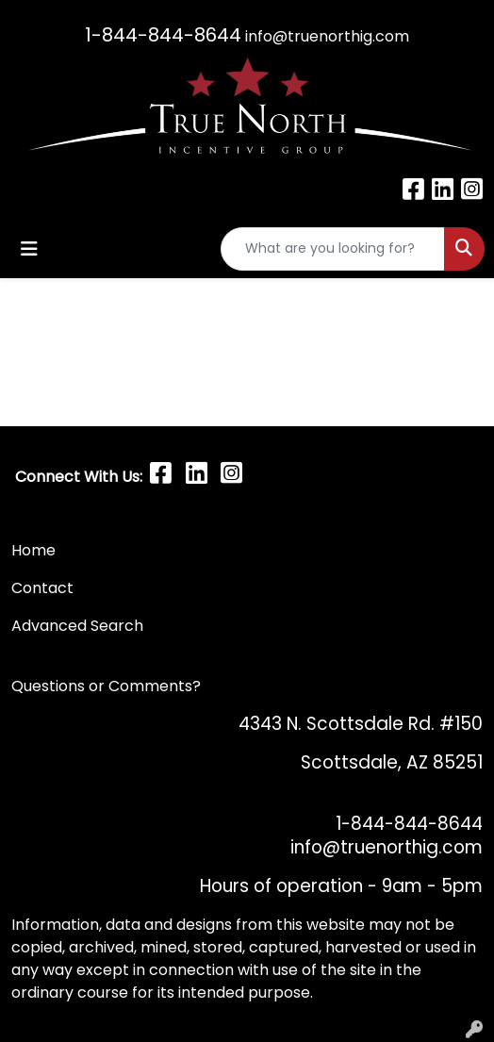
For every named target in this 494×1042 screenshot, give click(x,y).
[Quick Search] (333, 249)
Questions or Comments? (106, 686)
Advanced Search (77, 626)
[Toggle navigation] (29, 249)
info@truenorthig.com (327, 36)
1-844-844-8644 (163, 35)
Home (33, 550)
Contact (44, 588)
